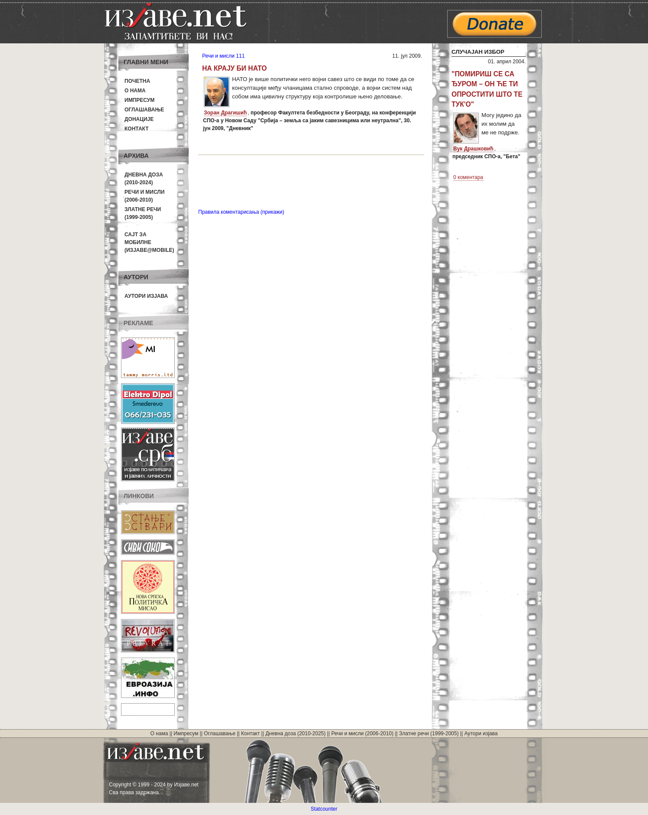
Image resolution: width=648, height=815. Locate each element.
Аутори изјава (146, 296)
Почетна (137, 81)
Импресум (139, 100)
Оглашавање (144, 110)
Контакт (136, 129)
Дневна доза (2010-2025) (295, 733)
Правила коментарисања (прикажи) (241, 212)
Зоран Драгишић (225, 113)
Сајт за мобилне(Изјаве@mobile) (149, 242)
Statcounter (324, 809)
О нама (135, 91)
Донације (139, 119)
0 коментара (468, 177)
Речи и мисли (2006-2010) (362, 733)
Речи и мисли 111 (223, 56)
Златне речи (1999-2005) (428, 733)
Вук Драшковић (473, 149)
